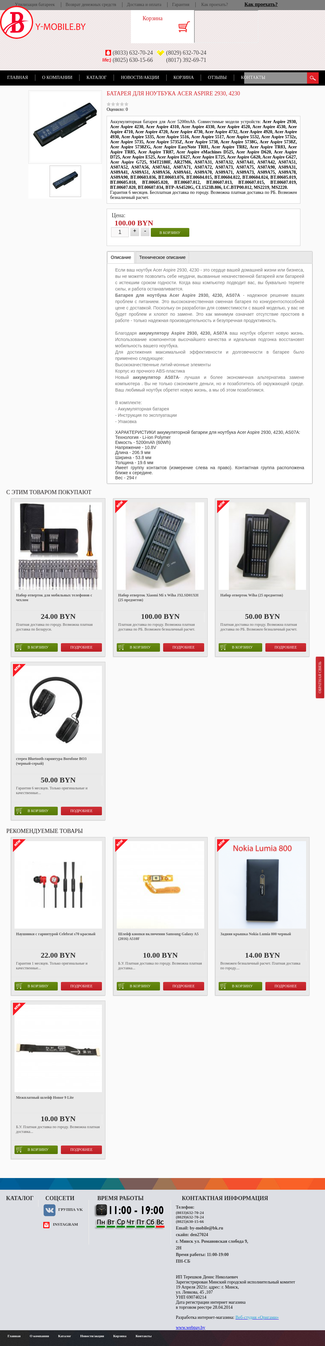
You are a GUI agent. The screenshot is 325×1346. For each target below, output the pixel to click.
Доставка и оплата (144, 4)
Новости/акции (140, 77)
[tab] (120, 257)
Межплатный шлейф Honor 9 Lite (45, 1097)
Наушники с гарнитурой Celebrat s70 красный (56, 934)
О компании (57, 77)
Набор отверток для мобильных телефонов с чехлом (54, 597)
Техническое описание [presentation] (162, 257)
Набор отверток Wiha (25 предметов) (251, 595)
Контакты (253, 77)
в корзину (170, 232)
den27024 (199, 1234)
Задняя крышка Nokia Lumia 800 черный (255, 934)
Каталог (96, 77)
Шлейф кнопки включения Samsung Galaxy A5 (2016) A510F (158, 936)
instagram (65, 1224)
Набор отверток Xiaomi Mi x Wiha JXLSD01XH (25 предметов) (158, 597)
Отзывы (217, 77)
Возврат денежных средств (91, 4)
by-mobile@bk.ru (206, 1228)
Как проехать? (214, 4)
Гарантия (180, 4)
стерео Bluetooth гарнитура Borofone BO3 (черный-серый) (51, 761)
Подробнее (81, 647)
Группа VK (70, 1209)
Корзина (184, 77)
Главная (17, 77)
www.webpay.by (190, 1327)
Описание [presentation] (121, 257)
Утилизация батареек (35, 4)
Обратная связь (319, 677)
